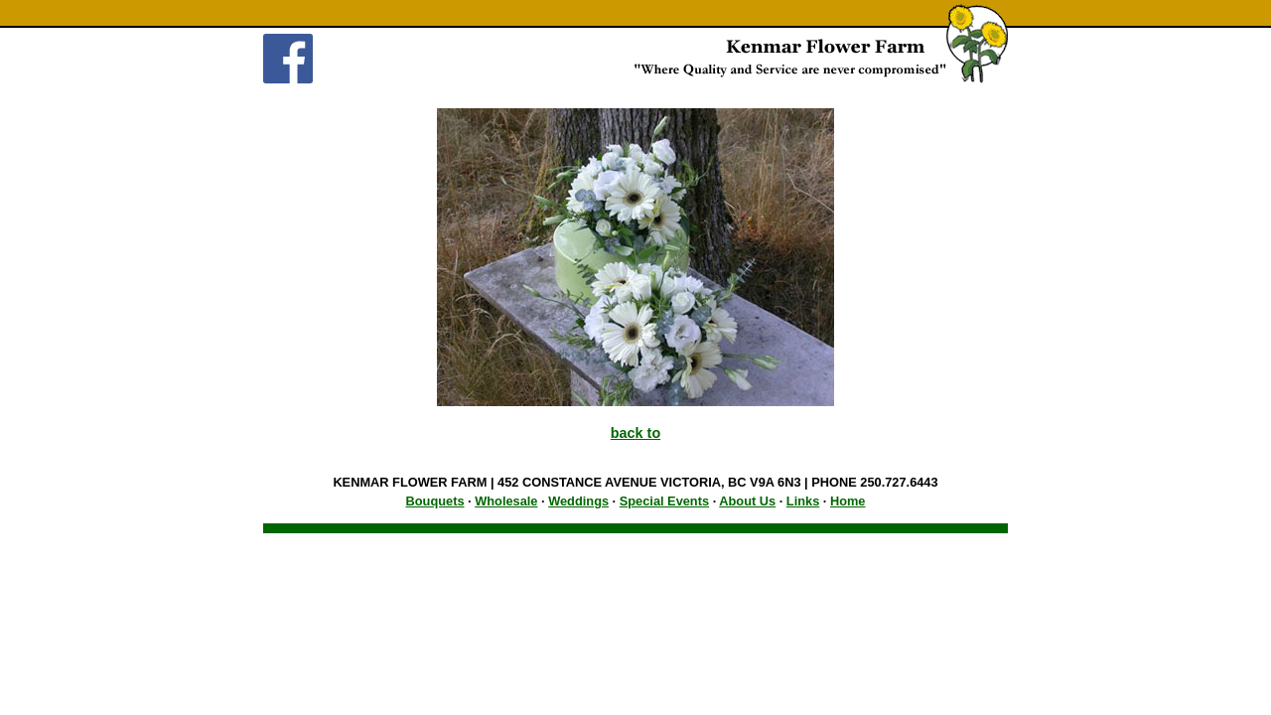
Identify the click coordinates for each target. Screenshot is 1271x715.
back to (635, 433)
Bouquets (435, 501)
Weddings (578, 501)
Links (802, 501)
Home (848, 501)
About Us (747, 501)
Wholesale (506, 501)
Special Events (664, 501)
